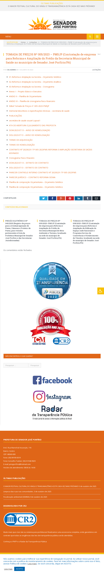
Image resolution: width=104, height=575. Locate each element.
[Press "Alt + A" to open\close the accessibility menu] (100, 291)
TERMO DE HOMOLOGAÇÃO (22, 158)
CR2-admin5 (11, 83)
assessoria (66, 545)
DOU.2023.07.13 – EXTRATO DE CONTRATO (28, 181)
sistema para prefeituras (36, 545)
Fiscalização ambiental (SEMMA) (16, 510)
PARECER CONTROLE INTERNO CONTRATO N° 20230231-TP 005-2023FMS (42, 185)
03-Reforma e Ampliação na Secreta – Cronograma (31, 100)
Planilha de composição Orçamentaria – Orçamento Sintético (36, 195)
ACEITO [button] (19, 568)
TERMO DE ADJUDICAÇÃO (20, 153)
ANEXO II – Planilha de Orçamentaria (25, 109)
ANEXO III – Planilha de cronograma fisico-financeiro (32, 114)
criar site (19, 545)
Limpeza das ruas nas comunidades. (18, 505)
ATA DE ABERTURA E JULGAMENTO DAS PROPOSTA (32, 138)
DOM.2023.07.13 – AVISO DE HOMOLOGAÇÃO (29, 143)
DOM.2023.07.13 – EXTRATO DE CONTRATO (29, 176)
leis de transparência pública (46, 549)
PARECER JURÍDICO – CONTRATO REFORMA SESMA (32, 190)
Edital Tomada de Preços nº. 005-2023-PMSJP (29, 119)
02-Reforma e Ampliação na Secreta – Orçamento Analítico (35, 95)
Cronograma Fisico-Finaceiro (21, 171)
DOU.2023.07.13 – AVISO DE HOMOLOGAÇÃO (29, 148)
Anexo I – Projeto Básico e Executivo (25, 105)
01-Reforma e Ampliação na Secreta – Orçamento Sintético (35, 90)
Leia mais (32, 563)
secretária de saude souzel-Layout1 (24, 134)
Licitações (96, 83)
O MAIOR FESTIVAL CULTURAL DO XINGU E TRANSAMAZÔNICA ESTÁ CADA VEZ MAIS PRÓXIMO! (51, 6)
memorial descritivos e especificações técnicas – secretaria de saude (39, 124)
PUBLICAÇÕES (15, 129)
